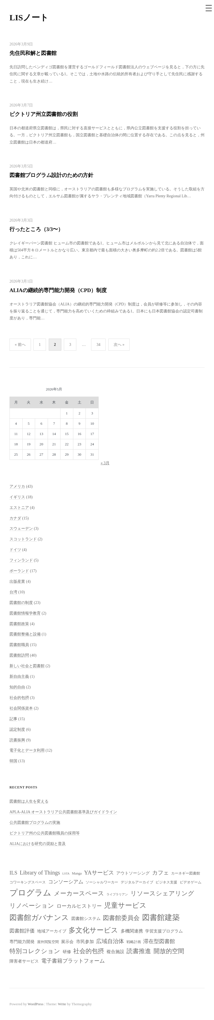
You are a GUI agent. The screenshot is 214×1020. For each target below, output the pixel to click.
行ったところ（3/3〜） (36, 229)
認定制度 (17, 729)
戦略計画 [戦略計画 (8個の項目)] (134, 942)
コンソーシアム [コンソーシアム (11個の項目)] (65, 882)
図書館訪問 (19, 655)
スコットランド (23, 539)
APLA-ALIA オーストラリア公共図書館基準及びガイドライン (63, 812)
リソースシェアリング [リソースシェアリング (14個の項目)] (162, 893)
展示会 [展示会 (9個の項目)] (67, 941)
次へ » (119, 344)
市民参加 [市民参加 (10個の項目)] (85, 941)
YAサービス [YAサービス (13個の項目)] (99, 873)
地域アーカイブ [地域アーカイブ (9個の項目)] (51, 931)
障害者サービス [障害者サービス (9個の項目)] (24, 961)
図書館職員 (19, 644)
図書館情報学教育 (25, 613)
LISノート (28, 17)
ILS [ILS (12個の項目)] (13, 873)
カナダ (15, 518)
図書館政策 (19, 623)
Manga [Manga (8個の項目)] (77, 873)
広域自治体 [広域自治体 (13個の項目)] (110, 941)
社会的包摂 (19, 697)
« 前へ (20, 344)
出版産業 (17, 581)
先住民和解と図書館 (33, 53)
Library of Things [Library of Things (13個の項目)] (40, 873)
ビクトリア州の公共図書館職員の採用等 (44, 833)
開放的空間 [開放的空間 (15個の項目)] (169, 951)
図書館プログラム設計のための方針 (51, 175)
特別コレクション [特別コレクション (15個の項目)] (34, 951)
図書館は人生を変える (28, 801)
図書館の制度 (21, 602)
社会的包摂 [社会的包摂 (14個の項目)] (88, 951)
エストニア (19, 507)
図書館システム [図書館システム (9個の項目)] (86, 918)
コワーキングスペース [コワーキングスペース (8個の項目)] (27, 882)
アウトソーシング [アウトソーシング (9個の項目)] (133, 873)
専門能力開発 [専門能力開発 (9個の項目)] (22, 941)
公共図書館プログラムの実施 (34, 822)
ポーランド (19, 571)
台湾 (13, 592)
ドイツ (15, 549)
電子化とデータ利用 (27, 750)
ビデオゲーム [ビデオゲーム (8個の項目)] (190, 882)
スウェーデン (21, 528)
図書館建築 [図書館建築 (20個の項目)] (161, 917)
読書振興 (17, 740)
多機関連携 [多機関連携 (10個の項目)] (132, 931)
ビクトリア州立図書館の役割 (43, 114)
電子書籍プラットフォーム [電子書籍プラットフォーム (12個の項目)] (73, 961)
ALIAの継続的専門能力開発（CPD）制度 (58, 290)
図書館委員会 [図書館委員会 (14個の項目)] (121, 918)
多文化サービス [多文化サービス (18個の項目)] (93, 930)
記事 (13, 719)
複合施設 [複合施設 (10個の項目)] (115, 951)
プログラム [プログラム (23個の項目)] (30, 892)
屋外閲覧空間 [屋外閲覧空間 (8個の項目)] (48, 942)
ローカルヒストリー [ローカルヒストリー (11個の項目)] (79, 906)
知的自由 (17, 687)
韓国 (13, 761)
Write (62, 1004)
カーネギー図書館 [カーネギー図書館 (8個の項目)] (185, 873)
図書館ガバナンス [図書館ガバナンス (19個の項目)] (39, 918)
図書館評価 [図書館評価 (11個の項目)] (22, 931)
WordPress (35, 1004)
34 (98, 344)
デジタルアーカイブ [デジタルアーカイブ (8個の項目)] (137, 882)
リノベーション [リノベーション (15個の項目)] (31, 905)
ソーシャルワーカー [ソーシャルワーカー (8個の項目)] (102, 882)
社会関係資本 (21, 708)
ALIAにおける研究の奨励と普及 (37, 843)
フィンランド (21, 560)
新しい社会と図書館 (27, 666)
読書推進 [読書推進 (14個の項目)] (139, 951)
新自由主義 (19, 676)
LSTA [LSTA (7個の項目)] (66, 873)
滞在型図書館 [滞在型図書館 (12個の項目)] (159, 941)
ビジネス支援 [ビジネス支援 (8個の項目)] (166, 882)
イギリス (17, 497)
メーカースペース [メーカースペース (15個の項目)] (79, 893)
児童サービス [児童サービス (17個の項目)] (125, 905)
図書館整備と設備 (25, 634)
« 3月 (105, 463)
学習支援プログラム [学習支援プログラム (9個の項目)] (164, 931)
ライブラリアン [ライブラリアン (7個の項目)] (117, 894)
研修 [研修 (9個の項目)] (67, 951)
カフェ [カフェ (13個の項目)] (160, 873)
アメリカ (17, 486)
